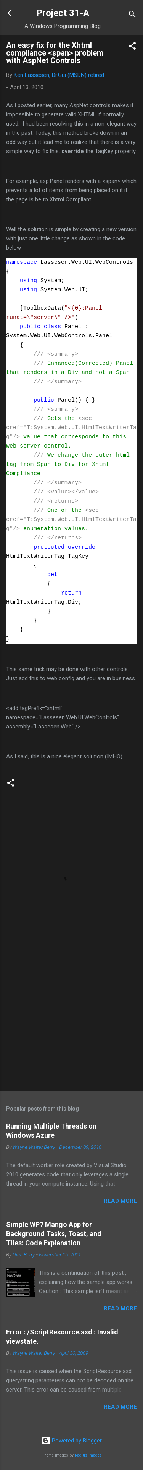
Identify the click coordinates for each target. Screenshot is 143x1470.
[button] (132, 47)
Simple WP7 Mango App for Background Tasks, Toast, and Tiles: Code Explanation (53, 1233)
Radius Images (88, 1455)
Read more (120, 1200)
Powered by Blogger (71, 1440)
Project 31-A (62, 13)
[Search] (132, 15)
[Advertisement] (71, 1025)
